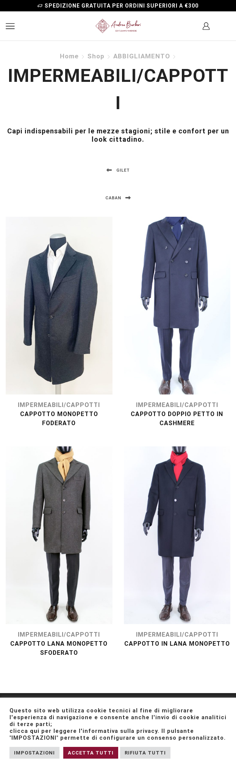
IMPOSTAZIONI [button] (34, 753)
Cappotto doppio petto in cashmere (177, 418)
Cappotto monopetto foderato (59, 418)
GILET (118, 170)
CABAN (118, 198)
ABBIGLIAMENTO (141, 56)
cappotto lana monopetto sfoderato (59, 648)
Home (69, 56)
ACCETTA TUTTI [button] (91, 753)
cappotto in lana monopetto (177, 643)
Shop (96, 56)
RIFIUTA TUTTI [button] (145, 753)
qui (34, 731)
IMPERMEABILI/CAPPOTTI (59, 404)
